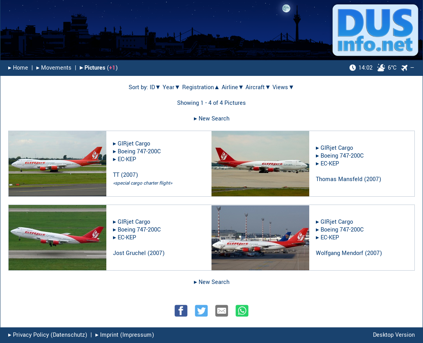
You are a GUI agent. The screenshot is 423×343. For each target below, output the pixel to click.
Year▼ (172, 87)
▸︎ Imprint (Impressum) (124, 335)
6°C (373, 68)
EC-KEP (127, 159)
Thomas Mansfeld (339, 179)
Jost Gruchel (129, 253)
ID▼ (155, 87)
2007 (129, 175)
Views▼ (283, 87)
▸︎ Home (18, 68)
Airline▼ (233, 87)
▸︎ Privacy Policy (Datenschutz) (47, 335)
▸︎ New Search (211, 119)
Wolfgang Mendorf (339, 253)
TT (116, 175)
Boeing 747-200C (139, 151)
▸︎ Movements (54, 68)
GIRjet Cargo (134, 144)
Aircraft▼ (258, 87)
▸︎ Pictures (92, 68)
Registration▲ (201, 87)
